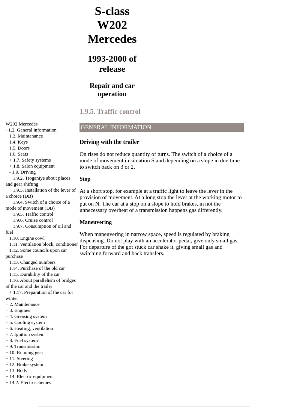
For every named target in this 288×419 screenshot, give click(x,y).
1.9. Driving (24, 172)
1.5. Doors (19, 148)
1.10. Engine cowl (27, 238)
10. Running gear (26, 352)
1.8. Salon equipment (34, 166)
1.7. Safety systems (32, 160)
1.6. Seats (18, 154)
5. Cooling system (27, 322)
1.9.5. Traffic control (33, 214)
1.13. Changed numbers (32, 262)
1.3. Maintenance (26, 136)
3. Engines (19, 310)
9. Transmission (24, 346)
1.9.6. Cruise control (33, 220)
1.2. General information (32, 130)
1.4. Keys (18, 142)
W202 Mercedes (22, 124)
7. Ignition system (27, 334)
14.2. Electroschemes (30, 382)
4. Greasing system (27, 316)
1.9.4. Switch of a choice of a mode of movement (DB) (38, 205)
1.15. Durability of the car (34, 274)
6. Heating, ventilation (31, 328)
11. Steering (21, 358)
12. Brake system (26, 364)
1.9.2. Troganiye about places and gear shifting (38, 181)
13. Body (18, 370)
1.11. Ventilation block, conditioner (43, 244)
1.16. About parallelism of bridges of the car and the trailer (41, 283)
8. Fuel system (23, 340)
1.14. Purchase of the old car (37, 268)
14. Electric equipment (31, 376)
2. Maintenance (24, 304)
